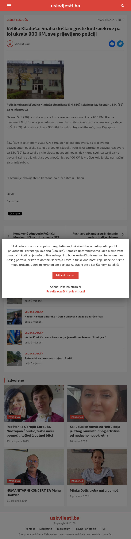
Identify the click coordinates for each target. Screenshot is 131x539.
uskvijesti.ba (65, 5)
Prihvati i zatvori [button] (65, 275)
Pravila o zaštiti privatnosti (65, 291)
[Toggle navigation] (9, 5)
